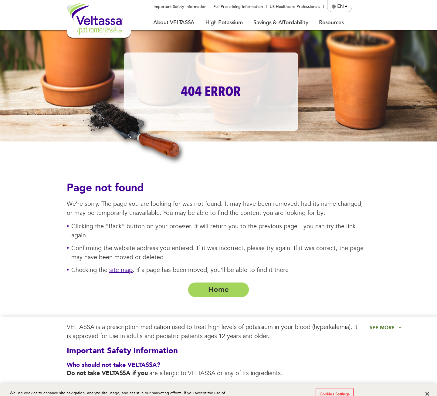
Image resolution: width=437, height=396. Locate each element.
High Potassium (223, 22)
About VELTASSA (174, 22)
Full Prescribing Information (238, 6)
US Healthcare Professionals (295, 6)
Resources (331, 22)
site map (121, 270)
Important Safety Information (180, 6)
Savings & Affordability (280, 22)
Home (218, 290)
